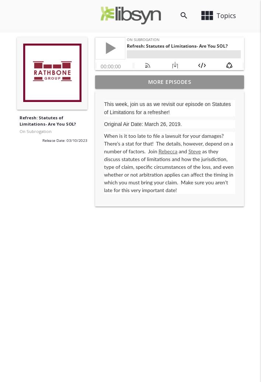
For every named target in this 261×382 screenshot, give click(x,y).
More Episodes (169, 81)
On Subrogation (36, 131)
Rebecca (168, 151)
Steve (194, 151)
